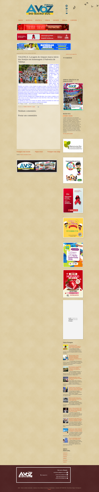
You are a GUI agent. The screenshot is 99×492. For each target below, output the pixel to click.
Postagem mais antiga (54, 151)
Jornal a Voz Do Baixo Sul (71, 54)
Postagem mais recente (23, 151)
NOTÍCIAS (29, 20)
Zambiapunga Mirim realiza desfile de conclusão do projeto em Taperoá (75, 378)
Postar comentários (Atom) (25, 154)
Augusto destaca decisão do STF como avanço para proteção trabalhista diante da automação (75, 388)
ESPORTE (56, 20)
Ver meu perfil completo (68, 133)
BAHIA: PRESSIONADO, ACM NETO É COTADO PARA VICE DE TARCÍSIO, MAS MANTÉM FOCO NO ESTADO (75, 410)
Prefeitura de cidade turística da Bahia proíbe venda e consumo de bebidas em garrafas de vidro (75, 430)
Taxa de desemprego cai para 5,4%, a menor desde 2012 (75, 439)
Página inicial (39, 151)
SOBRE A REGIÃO (68, 115)
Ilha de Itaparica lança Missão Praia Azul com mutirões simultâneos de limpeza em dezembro (75, 368)
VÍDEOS (47, 20)
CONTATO (73, 20)
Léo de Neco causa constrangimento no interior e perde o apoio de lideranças (75, 346)
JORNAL (65, 20)
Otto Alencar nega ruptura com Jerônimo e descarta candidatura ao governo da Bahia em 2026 (75, 419)
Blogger (49, 489)
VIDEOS (65, 462)
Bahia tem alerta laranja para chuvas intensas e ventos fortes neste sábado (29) (75, 399)
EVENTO (65, 456)
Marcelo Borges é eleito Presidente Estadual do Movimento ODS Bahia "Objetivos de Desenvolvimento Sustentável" (75, 357)
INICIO (20, 20)
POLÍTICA (38, 20)
